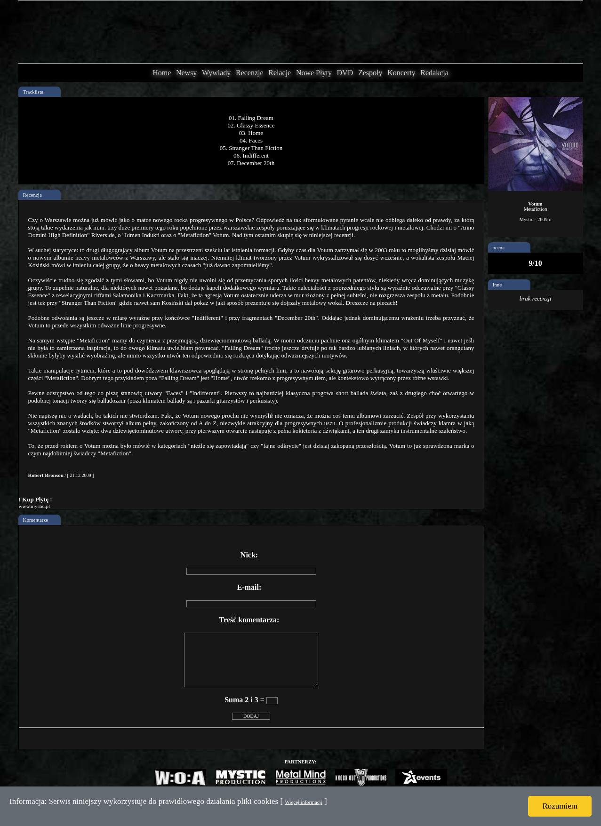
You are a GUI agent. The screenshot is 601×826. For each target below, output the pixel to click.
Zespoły (370, 73)
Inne (497, 284)
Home (161, 73)
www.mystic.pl (34, 506)
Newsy (186, 73)
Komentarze (35, 520)
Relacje (279, 73)
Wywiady (216, 73)
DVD (345, 73)
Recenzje (250, 73)
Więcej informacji (303, 802)
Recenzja (32, 195)
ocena (499, 247)
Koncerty (401, 73)
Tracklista (33, 92)
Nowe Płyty (314, 73)
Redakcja (434, 73)
